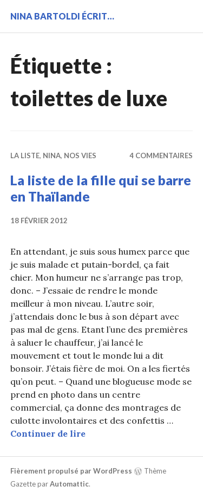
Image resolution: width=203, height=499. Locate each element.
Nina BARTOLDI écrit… (62, 16)
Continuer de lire (48, 433)
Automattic (69, 483)
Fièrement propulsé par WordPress (71, 470)
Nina (52, 155)
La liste (25, 155)
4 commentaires (161, 155)
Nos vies (80, 155)
